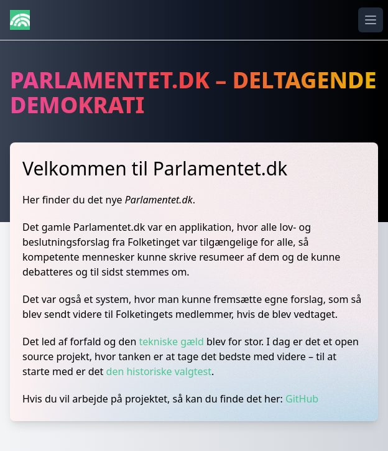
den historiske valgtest (159, 371)
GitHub (301, 399)
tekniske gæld (171, 341)
